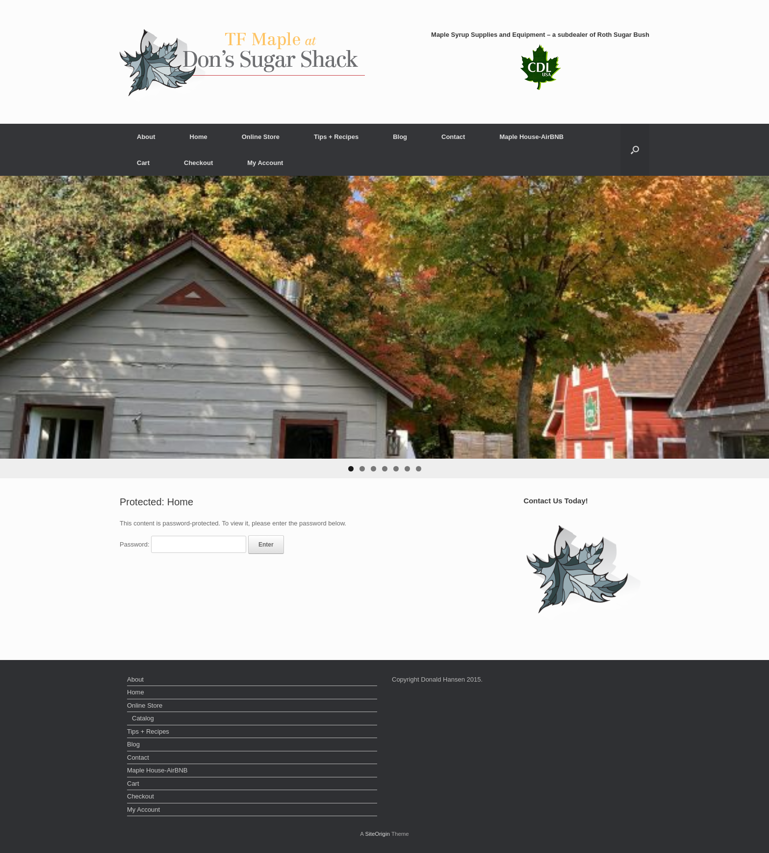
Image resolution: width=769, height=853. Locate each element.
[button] (634, 150)
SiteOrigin (377, 834)
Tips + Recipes (336, 136)
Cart (143, 162)
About (146, 136)
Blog (400, 136)
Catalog (143, 718)
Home (198, 136)
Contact (453, 136)
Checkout (198, 162)
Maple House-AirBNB (531, 136)
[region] (384, 327)
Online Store (261, 136)
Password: (183, 544)
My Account (265, 162)
